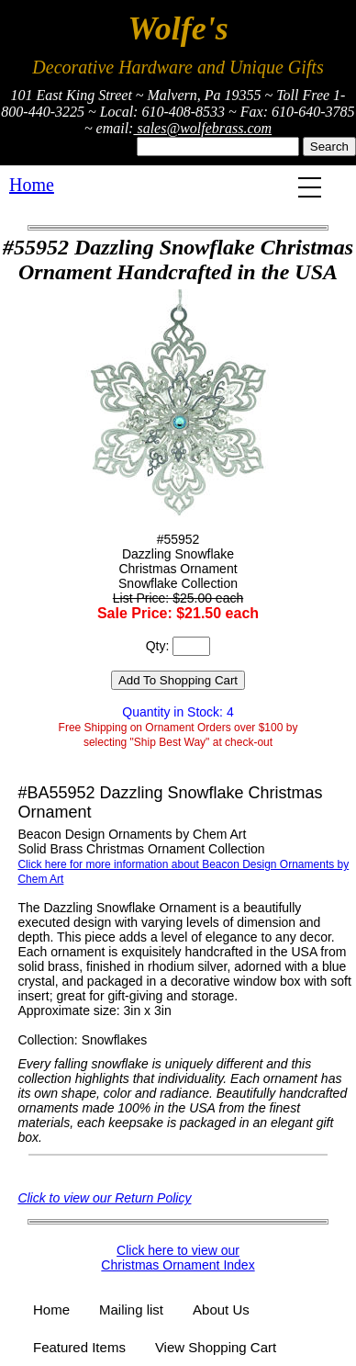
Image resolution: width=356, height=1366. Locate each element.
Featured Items (79, 1347)
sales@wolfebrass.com (202, 128)
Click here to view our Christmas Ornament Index (177, 1257)
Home (31, 185)
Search (329, 146)
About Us (221, 1309)
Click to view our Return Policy (104, 1198)
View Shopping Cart (215, 1347)
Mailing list (131, 1309)
